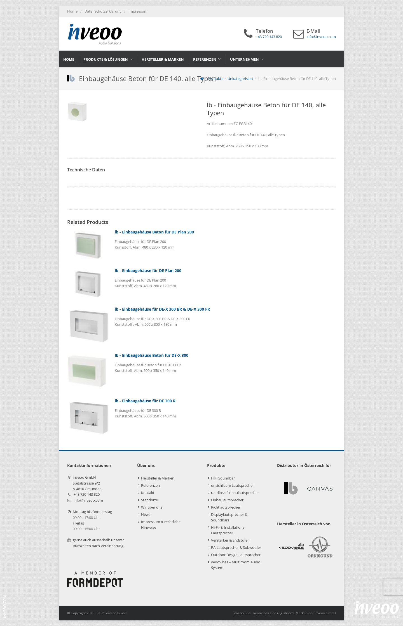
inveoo (238, 613)
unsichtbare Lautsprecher (232, 485)
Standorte (149, 499)
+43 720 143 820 (87, 494)
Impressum (137, 11)
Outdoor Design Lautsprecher (236, 554)
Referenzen (150, 485)
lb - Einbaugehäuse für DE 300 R (145, 400)
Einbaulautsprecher (227, 499)
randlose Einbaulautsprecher (235, 492)
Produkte (215, 78)
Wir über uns (151, 507)
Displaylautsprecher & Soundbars (229, 517)
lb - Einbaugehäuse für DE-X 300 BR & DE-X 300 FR (162, 309)
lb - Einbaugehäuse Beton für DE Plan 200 (154, 232)
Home (72, 11)
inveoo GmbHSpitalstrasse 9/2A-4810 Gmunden (87, 483)
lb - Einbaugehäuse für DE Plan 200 (148, 270)
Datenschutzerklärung (103, 11)
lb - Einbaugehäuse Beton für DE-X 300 (151, 355)
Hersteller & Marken (157, 478)
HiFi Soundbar (223, 478)
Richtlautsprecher (225, 507)
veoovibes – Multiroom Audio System (235, 564)
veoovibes (261, 613)
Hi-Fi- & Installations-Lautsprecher (228, 530)
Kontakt (147, 492)
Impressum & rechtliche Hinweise (161, 524)
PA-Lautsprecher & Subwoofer (236, 547)
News (145, 514)
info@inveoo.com (88, 500)
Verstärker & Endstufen (230, 540)
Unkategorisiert (240, 78)
